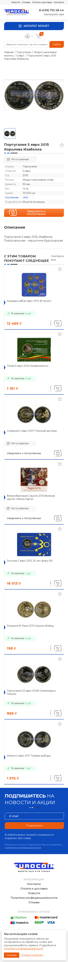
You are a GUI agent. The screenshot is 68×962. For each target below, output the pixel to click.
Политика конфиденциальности (34, 897)
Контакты (59, 2)
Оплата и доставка (42, 2)
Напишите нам (54, 14)
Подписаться (34, 825)
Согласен (12, 955)
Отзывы (26, 2)
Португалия (24, 52)
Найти (57, 44)
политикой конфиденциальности (23, 847)
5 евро (20, 55)
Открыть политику (32, 955)
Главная (8, 52)
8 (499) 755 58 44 (51, 10)
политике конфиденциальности (23, 948)
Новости (15, 2)
